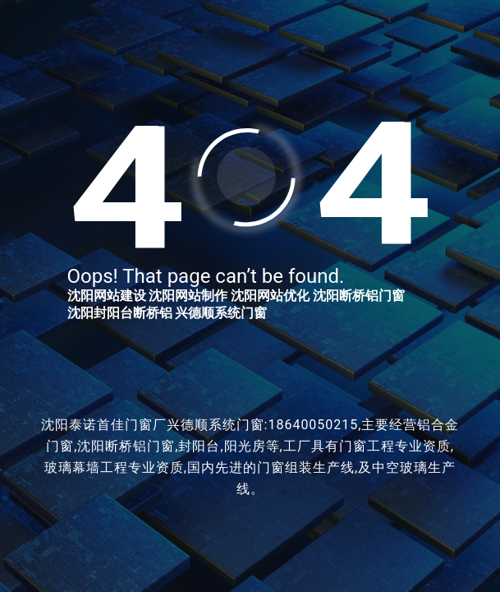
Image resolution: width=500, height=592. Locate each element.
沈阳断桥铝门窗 (359, 295)
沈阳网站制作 (188, 295)
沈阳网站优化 (270, 295)
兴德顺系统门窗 (221, 313)
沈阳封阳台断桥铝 (119, 313)
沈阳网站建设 (106, 295)
